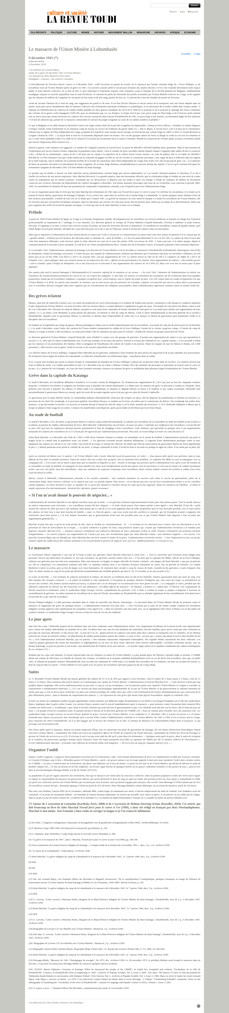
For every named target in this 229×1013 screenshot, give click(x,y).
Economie (190, 32)
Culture (72, 32)
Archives (159, 32)
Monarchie (143, 32)
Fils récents (38, 32)
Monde (85, 32)
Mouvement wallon (120, 32)
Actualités (186, 53)
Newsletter (193, 11)
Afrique (175, 32)
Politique (56, 32)
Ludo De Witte (36, 61)
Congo (197, 53)
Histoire (99, 32)
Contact (173, 11)
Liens (182, 11)
